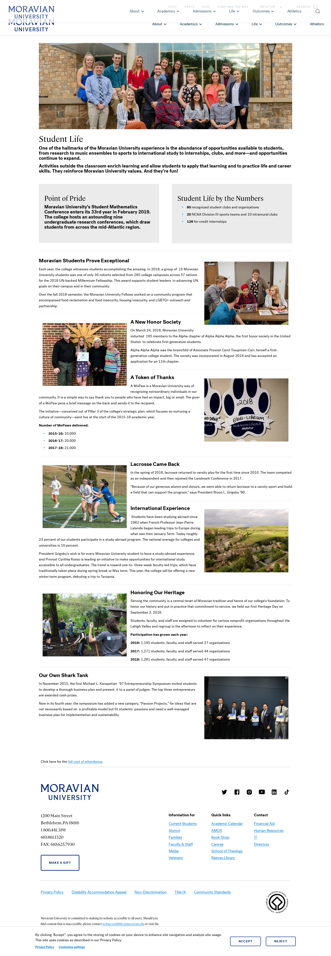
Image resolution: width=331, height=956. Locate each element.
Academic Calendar (227, 823)
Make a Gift (60, 863)
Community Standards (212, 892)
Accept (246, 941)
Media (174, 851)
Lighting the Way (233, 7)
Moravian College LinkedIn (274, 792)
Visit (172, 7)
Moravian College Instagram (249, 792)
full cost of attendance (85, 761)
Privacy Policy (44, 947)
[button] (308, 6)
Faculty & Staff (181, 844)
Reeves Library (223, 857)
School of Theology (227, 851)
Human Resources (269, 830)
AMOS (216, 830)
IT (255, 837)
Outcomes (283, 24)
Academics (189, 24)
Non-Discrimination (150, 892)
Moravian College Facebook (237, 792)
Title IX (180, 892)
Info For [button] (272, 7)
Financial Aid (264, 823)
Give (206, 7)
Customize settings (72, 947)
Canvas (217, 844)
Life (255, 24)
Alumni (174, 830)
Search (303, 7)
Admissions (224, 24)
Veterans (176, 857)
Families (175, 837)
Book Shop (220, 837)
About (157, 24)
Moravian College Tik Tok (287, 792)
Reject (281, 941)
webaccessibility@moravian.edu (123, 924)
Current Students (183, 823)
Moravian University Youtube (262, 792)
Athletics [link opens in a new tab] (317, 24)
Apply (189, 7)
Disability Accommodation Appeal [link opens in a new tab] (99, 892)
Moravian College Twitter (224, 792)
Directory (261, 844)
